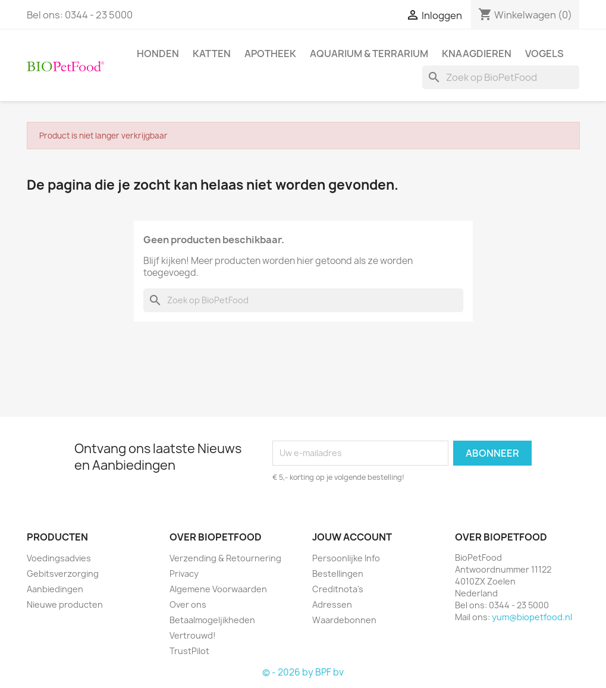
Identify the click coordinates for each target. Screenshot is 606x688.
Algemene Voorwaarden (218, 589)
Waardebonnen (344, 620)
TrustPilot (189, 650)
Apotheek (270, 53)
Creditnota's (337, 589)
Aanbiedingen (55, 589)
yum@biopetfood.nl (532, 617)
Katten (212, 53)
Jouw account (352, 537)
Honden (158, 53)
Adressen (332, 604)
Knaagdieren (476, 53)
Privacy (184, 573)
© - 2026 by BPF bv (303, 672)
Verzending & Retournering (225, 558)
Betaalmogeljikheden (212, 620)
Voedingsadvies (59, 558)
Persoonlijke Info (346, 558)
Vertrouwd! (192, 635)
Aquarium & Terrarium (369, 53)
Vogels (544, 53)
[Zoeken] (500, 77)
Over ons (187, 604)
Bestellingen (337, 573)
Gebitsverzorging (63, 573)
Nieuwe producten (65, 604)
